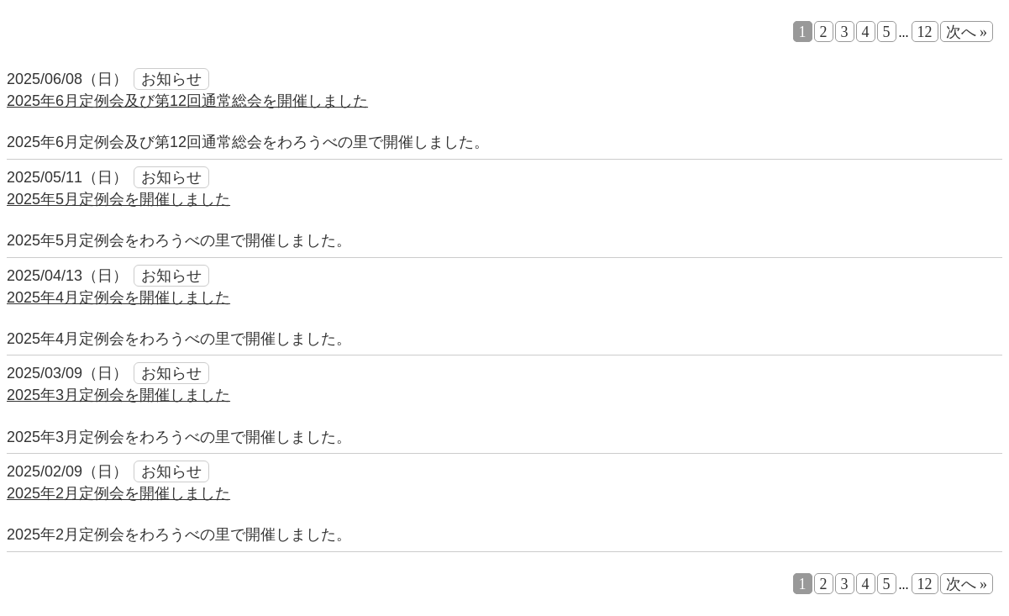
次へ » (967, 32)
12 (925, 32)
